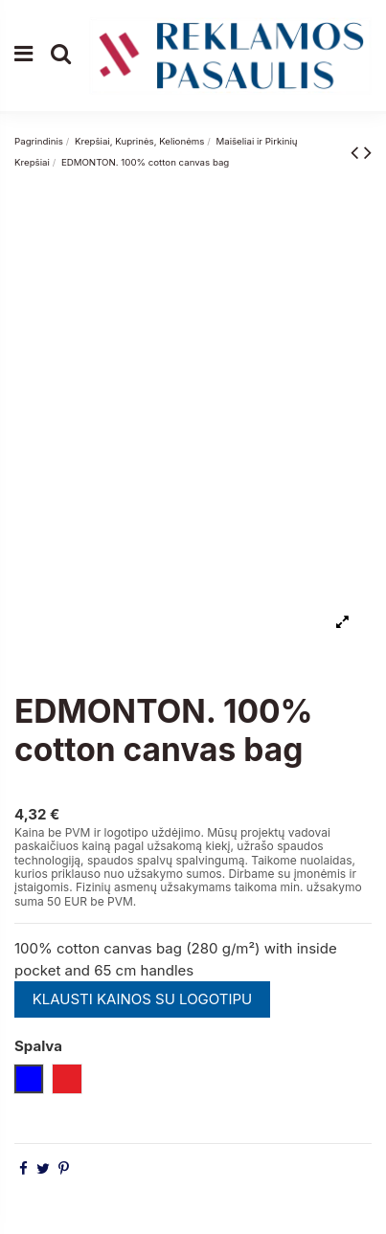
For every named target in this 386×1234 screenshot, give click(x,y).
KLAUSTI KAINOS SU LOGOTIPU (143, 999)
